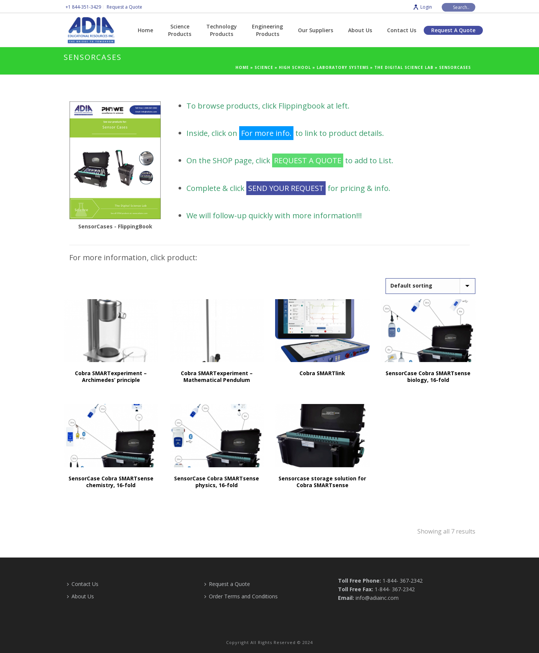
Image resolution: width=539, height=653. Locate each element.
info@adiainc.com (377, 597)
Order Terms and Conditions (241, 596)
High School (295, 67)
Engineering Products (267, 30)
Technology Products (221, 30)
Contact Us (401, 30)
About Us (360, 30)
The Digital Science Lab (403, 67)
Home (145, 30)
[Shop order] (430, 286)
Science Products (179, 30)
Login (422, 7)
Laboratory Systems (343, 67)
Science (264, 67)
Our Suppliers (315, 30)
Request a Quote (453, 30)
